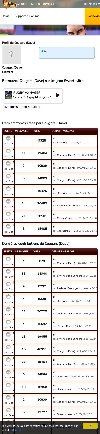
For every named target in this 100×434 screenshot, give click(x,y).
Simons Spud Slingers (69, 205)
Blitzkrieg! (62, 142)
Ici (54, 138)
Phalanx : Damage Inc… (70, 288)
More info (17, 430)
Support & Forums (27, 16)
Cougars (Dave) (12, 68)
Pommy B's (63, 326)
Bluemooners (64, 389)
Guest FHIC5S (65, 376)
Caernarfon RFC (66, 218)
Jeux (6, 16)
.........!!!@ (13, 340)
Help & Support (30, 107)
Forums (13, 107)
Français (90, 4)
